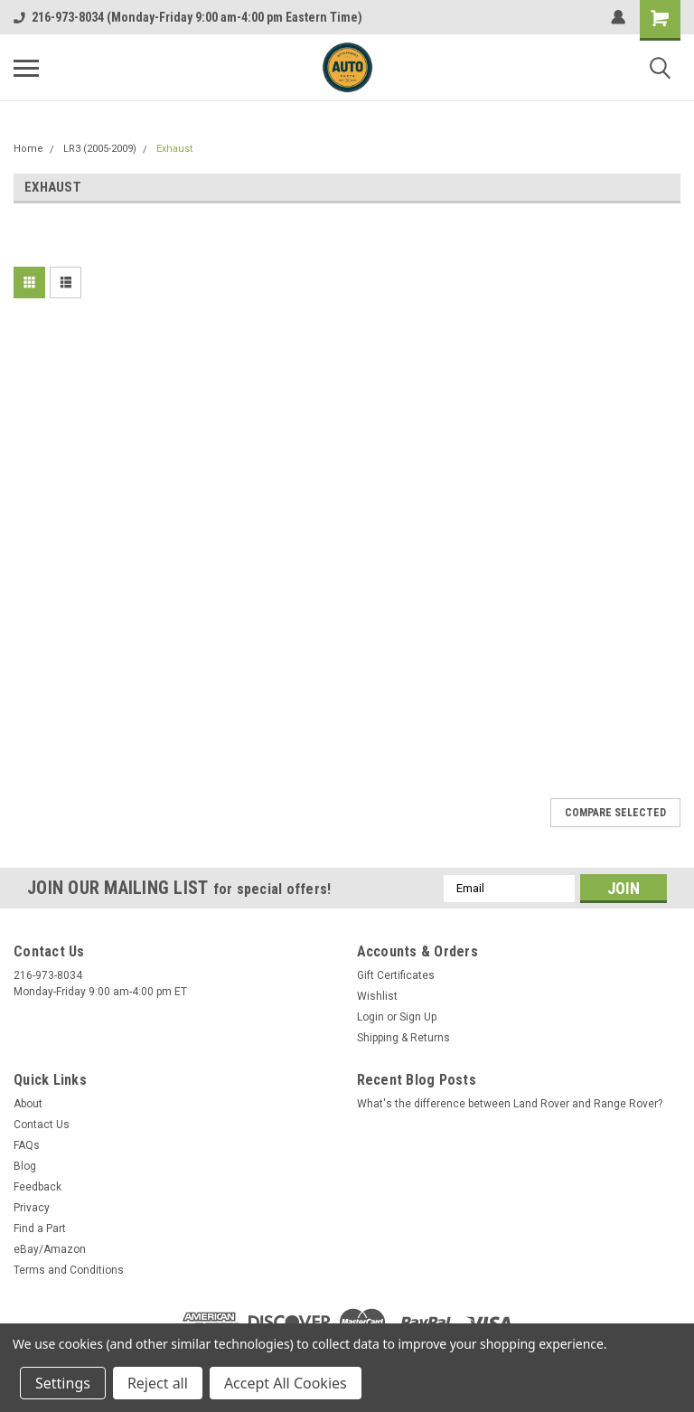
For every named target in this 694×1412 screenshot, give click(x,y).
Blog (25, 1166)
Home (28, 149)
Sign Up (417, 1017)
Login (370, 1017)
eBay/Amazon (50, 1249)
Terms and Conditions (69, 1270)
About (28, 1103)
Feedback (37, 1187)
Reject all (157, 1383)
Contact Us (42, 1124)
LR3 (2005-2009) (99, 149)
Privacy (32, 1207)
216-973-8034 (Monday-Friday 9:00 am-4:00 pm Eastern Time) (188, 17)
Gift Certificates (396, 975)
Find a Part (40, 1228)
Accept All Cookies (285, 1383)
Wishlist (377, 996)
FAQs (27, 1145)
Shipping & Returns (403, 1037)
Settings (62, 1383)
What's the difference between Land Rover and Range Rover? (509, 1103)
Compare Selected (615, 812)
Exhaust (174, 149)
